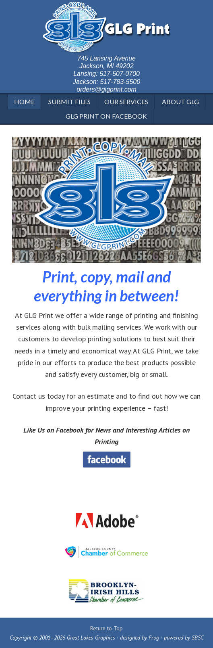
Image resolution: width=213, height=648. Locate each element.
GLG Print (106, 28)
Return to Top (106, 628)
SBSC (198, 637)
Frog (154, 637)
